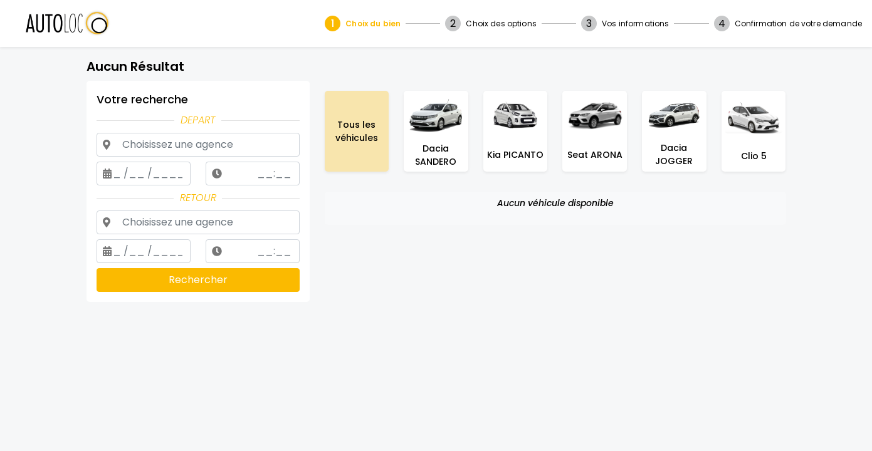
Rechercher (198, 279)
